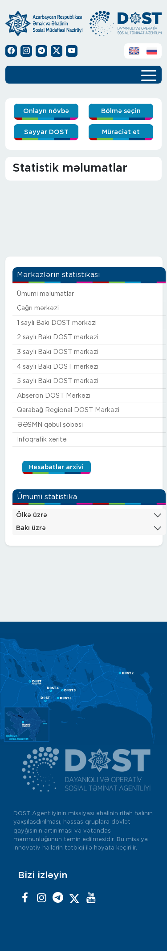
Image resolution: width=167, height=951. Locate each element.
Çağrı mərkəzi (38, 308)
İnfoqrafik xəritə (42, 439)
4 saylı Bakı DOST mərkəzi (57, 367)
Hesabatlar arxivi (56, 467)
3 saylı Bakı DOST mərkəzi (57, 352)
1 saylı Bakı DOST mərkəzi (57, 323)
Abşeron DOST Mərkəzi (53, 396)
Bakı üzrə (31, 528)
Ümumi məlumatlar (45, 294)
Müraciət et (121, 132)
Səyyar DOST (46, 132)
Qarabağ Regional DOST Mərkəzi (68, 410)
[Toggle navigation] (149, 75)
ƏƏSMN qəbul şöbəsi (50, 425)
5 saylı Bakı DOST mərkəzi (57, 381)
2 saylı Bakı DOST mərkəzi (57, 337)
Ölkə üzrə (31, 515)
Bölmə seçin (121, 111)
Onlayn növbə (46, 111)
